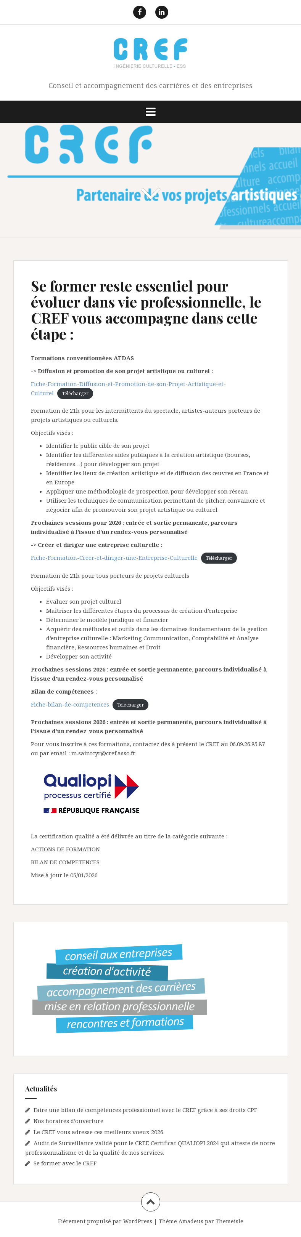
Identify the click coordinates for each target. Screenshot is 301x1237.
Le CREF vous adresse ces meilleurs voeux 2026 (98, 1132)
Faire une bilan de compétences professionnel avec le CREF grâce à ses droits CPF (145, 1110)
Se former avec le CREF (65, 1163)
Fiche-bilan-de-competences (70, 704)
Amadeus (191, 1221)
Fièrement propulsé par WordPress (105, 1221)
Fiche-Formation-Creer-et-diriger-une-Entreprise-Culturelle (114, 557)
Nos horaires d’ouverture (68, 1121)
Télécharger (75, 393)
